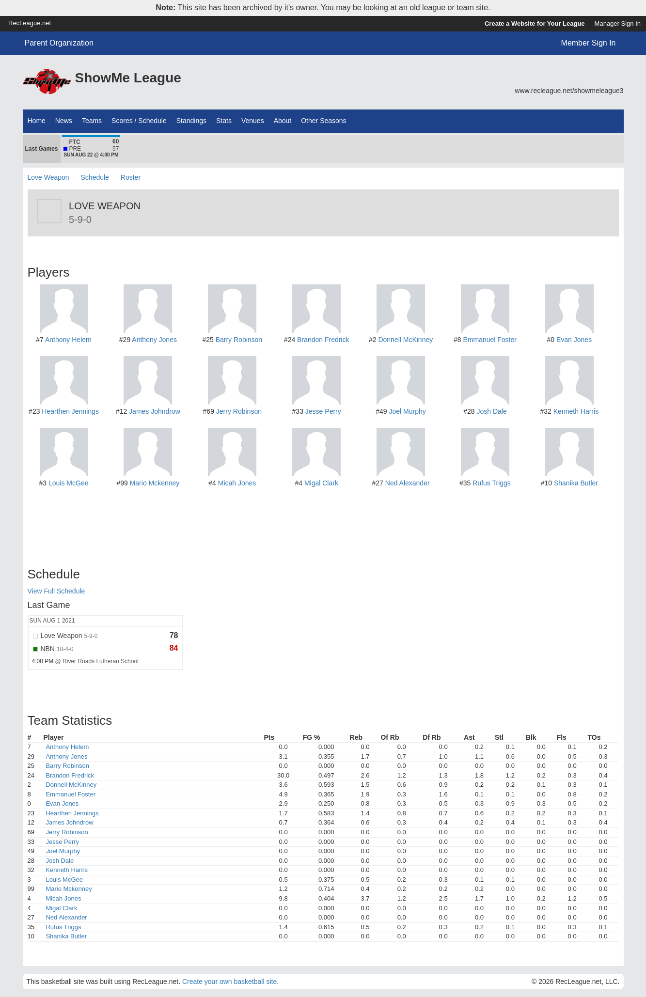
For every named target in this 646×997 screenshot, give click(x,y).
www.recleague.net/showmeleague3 (569, 90)
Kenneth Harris (576, 411)
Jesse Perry (323, 411)
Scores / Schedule (139, 121)
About (283, 121)
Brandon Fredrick (323, 339)
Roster (131, 177)
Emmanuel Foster (489, 339)
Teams (92, 121)
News (63, 121)
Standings (191, 121)
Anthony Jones (154, 339)
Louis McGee (68, 483)
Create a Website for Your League (535, 23)
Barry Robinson (239, 339)
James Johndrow (154, 411)
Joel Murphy (407, 411)
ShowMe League (128, 77)
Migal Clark (321, 483)
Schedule (95, 177)
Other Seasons (323, 121)
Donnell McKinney (405, 339)
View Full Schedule (56, 591)
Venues (252, 121)
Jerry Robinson (239, 411)
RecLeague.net (29, 23)
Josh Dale (491, 411)
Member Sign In (588, 43)
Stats (224, 121)
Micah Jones (237, 483)
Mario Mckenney (155, 483)
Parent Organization (59, 43)
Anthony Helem (68, 339)
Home (37, 121)
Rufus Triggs (492, 483)
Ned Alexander (407, 483)
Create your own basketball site (229, 981)
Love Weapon (48, 177)
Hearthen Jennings (70, 411)
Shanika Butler (576, 483)
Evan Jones (574, 339)
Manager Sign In (618, 23)
